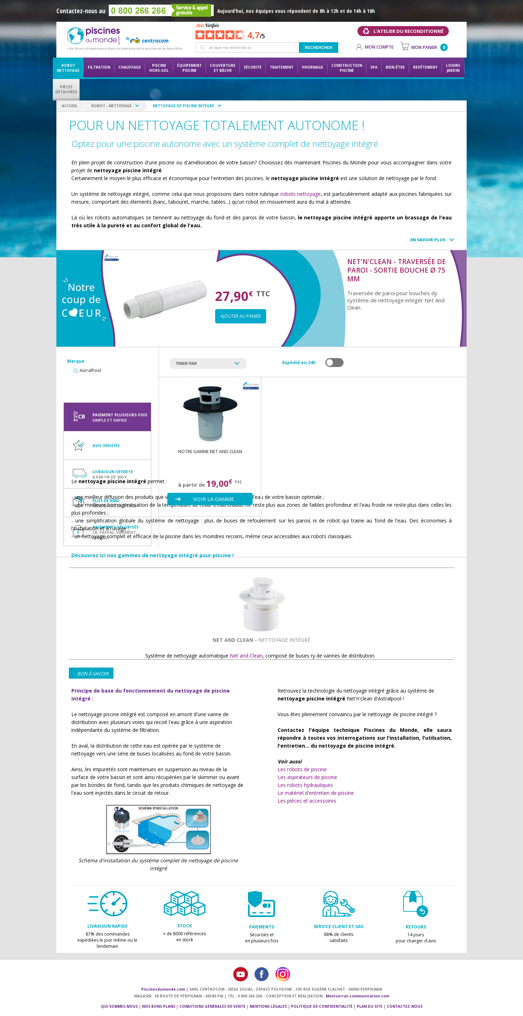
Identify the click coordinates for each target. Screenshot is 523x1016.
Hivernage (312, 67)
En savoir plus (427, 239)
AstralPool (90, 370)
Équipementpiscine (189, 68)
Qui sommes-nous (119, 1006)
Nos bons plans (158, 1006)
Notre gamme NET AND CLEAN (210, 451)
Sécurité (253, 67)
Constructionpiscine (346, 68)
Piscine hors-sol (159, 68)
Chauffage (129, 67)
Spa (373, 67)
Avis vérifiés (106, 445)
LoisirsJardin (453, 68)
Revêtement (425, 67)
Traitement (282, 67)
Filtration (99, 67)
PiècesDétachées (66, 89)
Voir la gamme (213, 498)
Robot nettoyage (68, 68)
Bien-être (395, 67)
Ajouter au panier (240, 316)
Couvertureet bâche (222, 68)
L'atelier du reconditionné (408, 31)
